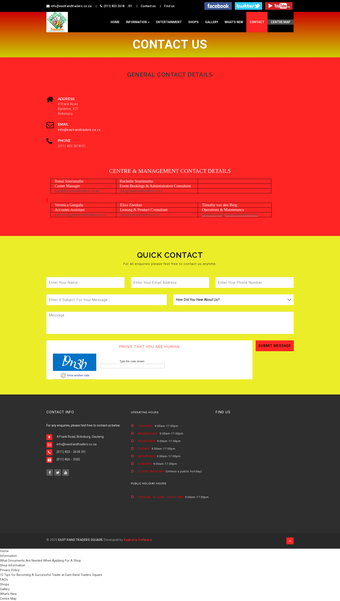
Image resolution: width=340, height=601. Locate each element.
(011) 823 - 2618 (68, 452)
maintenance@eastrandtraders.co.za (230, 214)
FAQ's (4, 580)
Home (4, 551)
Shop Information (12, 565)
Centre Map (8, 599)
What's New (234, 22)
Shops (193, 22)
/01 (130, 6)
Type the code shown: (132, 361)
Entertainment (169, 22)
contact (257, 22)
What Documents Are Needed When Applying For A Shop (40, 561)
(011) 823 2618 (114, 6)
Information (138, 22)
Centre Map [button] (280, 22)
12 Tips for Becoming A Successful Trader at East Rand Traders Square (51, 575)
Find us (169, 6)
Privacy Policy (10, 570)
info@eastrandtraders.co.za (71, 6)
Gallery (211, 22)
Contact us (148, 6)
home (115, 22)
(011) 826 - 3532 (68, 459)
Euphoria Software (138, 540)
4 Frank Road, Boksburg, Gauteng (80, 437)
